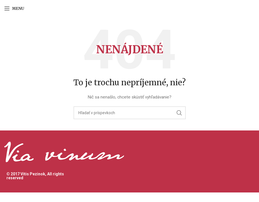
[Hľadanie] (130, 112)
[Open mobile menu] (14, 8)
